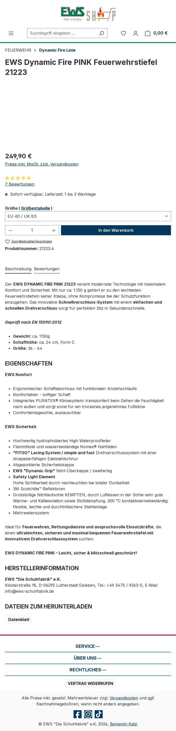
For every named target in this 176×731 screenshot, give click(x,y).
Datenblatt (18, 619)
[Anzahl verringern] (10, 230)
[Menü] (11, 33)
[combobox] (61, 33)
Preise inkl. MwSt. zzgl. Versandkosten (42, 164)
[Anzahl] (32, 230)
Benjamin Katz (123, 723)
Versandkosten (124, 697)
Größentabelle (35, 208)
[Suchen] (101, 33)
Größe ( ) (28, 208)
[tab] (18, 269)
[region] (88, 119)
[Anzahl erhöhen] (54, 230)
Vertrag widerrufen (90, 683)
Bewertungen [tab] (47, 268)
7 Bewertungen (19, 184)
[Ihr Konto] (136, 33)
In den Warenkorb (116, 230)
